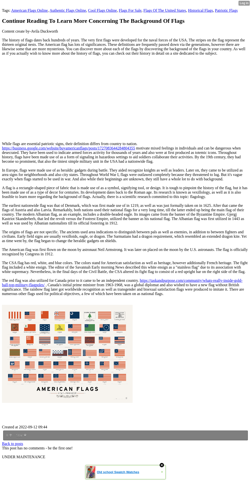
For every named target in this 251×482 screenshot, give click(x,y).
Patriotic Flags (226, 10)
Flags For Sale (130, 10)
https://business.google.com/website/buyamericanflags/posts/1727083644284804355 (68, 148)
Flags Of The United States (164, 10)
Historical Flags (200, 10)
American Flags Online (29, 10)
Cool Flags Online (102, 10)
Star (21, 435)
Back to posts (12, 444)
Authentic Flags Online (68, 10)
